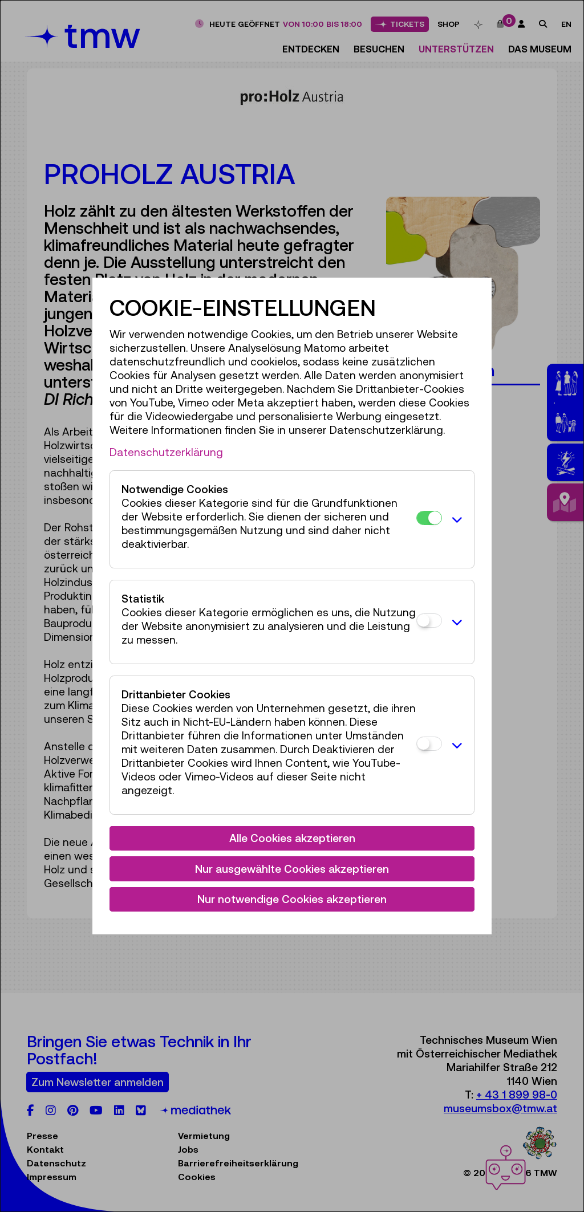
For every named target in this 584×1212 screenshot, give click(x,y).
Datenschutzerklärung (166, 452)
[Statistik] (429, 620)
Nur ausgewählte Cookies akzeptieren (292, 869)
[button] (455, 519)
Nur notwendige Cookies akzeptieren (292, 899)
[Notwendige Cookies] (429, 518)
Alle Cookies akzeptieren (292, 838)
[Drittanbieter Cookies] (429, 744)
